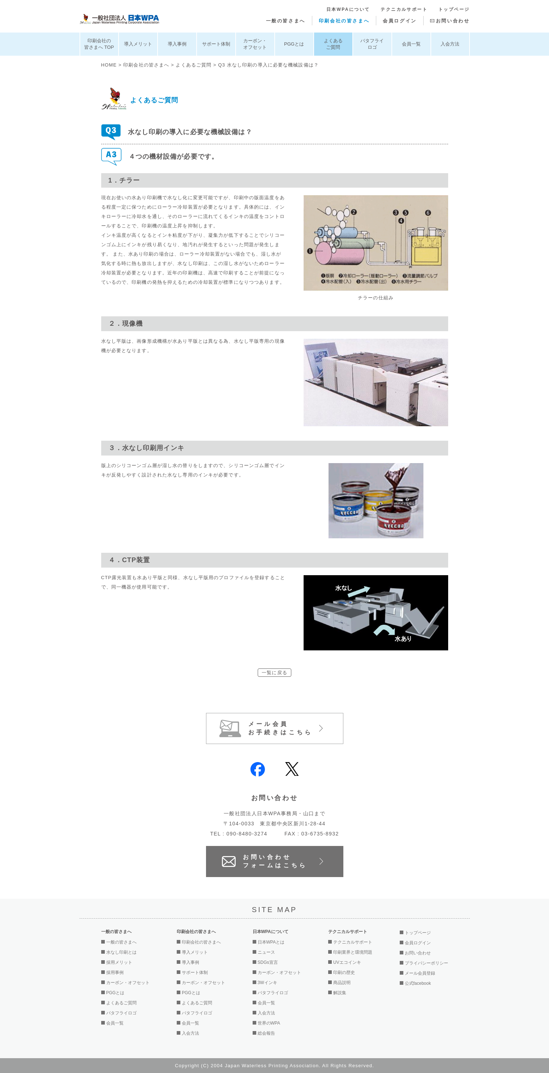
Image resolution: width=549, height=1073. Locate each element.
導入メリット (138, 44)
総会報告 (266, 1033)
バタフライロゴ (372, 44)
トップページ (453, 9)
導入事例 (177, 44)
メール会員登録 (420, 973)
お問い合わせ (453, 20)
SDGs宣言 (268, 962)
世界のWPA (269, 1023)
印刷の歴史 (344, 972)
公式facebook (418, 983)
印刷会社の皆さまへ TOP (99, 44)
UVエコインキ (347, 962)
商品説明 (342, 982)
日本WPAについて (348, 9)
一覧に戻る (274, 672)
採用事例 (115, 972)
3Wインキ (267, 982)
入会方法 (450, 44)
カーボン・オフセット (255, 44)
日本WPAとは (271, 942)
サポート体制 (216, 44)
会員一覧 (411, 44)
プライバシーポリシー (426, 963)
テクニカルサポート (404, 9)
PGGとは (294, 44)
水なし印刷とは (121, 952)
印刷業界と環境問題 (352, 952)
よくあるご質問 (333, 44)
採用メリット (119, 962)
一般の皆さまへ (285, 20)
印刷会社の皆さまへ (344, 20)
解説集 (339, 992)
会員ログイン (400, 20)
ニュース (266, 952)
